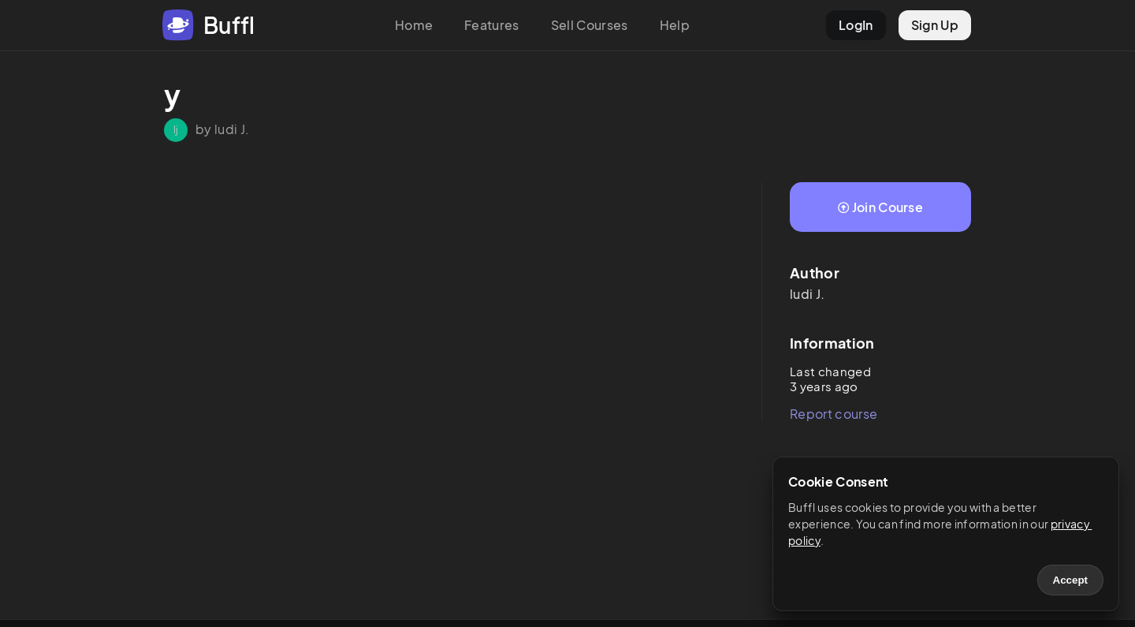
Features (491, 25)
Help (675, 25)
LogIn (856, 25)
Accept (1070, 580)
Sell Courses (589, 25)
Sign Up (934, 25)
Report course (833, 413)
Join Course (880, 207)
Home (414, 25)
